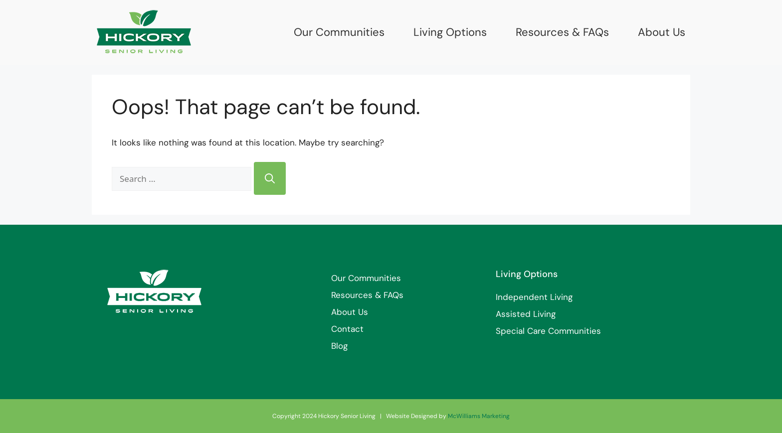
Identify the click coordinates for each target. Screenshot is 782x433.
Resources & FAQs (562, 32)
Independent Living (534, 296)
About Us (661, 32)
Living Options (450, 32)
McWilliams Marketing (479, 416)
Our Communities (339, 32)
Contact (347, 328)
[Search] (270, 178)
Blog (339, 345)
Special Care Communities (548, 330)
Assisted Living (526, 313)
